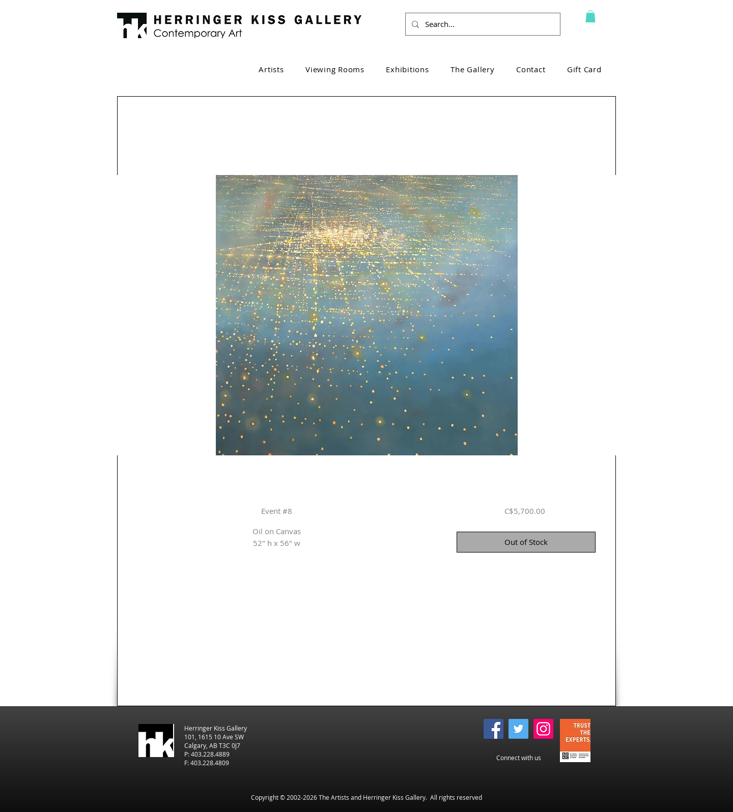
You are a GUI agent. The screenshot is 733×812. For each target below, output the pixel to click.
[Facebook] (493, 729)
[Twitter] (518, 729)
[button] (590, 16)
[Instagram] (543, 729)
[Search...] (482, 24)
